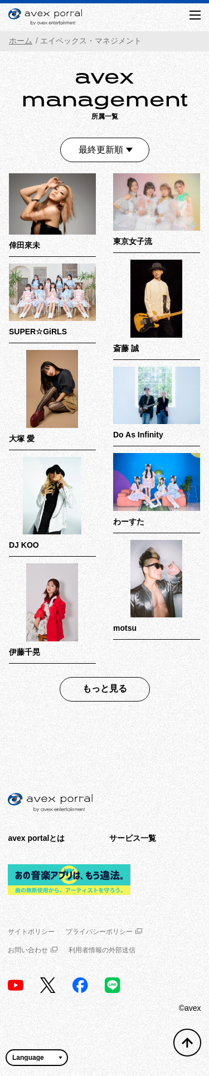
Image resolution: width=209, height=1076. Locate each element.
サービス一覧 (132, 838)
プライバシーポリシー (104, 932)
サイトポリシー (31, 932)
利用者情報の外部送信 (102, 950)
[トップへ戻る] (187, 1042)
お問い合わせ (32, 950)
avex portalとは (36, 838)
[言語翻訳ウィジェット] (37, 1057)
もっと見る (104, 688)
